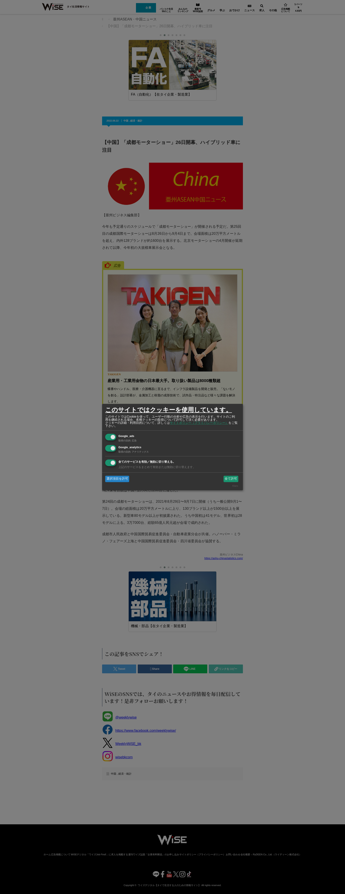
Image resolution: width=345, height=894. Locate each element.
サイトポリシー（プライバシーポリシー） (199, 422)
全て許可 (231, 479)
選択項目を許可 (117, 479)
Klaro (235, 485)
